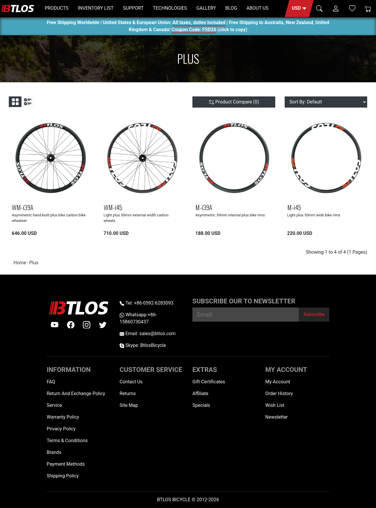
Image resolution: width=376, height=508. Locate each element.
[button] (299, 8)
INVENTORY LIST (96, 8)
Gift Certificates (208, 382)
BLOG (231, 8)
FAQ (51, 382)
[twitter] (103, 325)
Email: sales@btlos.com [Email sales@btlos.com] (148, 333)
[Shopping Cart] (368, 8)
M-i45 (294, 207)
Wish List (274, 405)
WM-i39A (22, 207)
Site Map (129, 405)
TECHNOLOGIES (170, 8)
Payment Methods (66, 464)
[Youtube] (54, 325)
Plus (33, 262)
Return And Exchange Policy (76, 393)
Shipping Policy (63, 476)
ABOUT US (257, 8)
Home (20, 262)
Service (54, 405)
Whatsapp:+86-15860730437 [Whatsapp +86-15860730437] (138, 318)
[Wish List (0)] (352, 8)
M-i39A (203, 207)
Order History (279, 393)
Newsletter (276, 417)
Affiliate (200, 393)
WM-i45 (113, 207)
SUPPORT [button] (133, 8)
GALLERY (206, 8)
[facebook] (71, 325)
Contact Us (131, 382)
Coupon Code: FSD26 (194, 30)
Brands (54, 452)
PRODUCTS (56, 8)
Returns (128, 393)
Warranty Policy (63, 417)
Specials (201, 405)
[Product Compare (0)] (233, 102)
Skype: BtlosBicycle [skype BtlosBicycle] (143, 345)
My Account (277, 382)
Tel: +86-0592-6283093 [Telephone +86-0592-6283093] (146, 303)
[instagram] (86, 325)
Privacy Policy (61, 429)
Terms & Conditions (67, 440)
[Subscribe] (314, 315)
